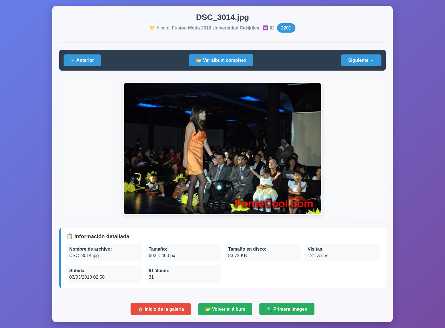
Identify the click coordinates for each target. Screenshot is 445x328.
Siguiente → (361, 60)
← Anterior (82, 60)
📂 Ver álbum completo (221, 60)
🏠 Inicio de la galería (161, 309)
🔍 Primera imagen (287, 309)
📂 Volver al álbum (225, 309)
